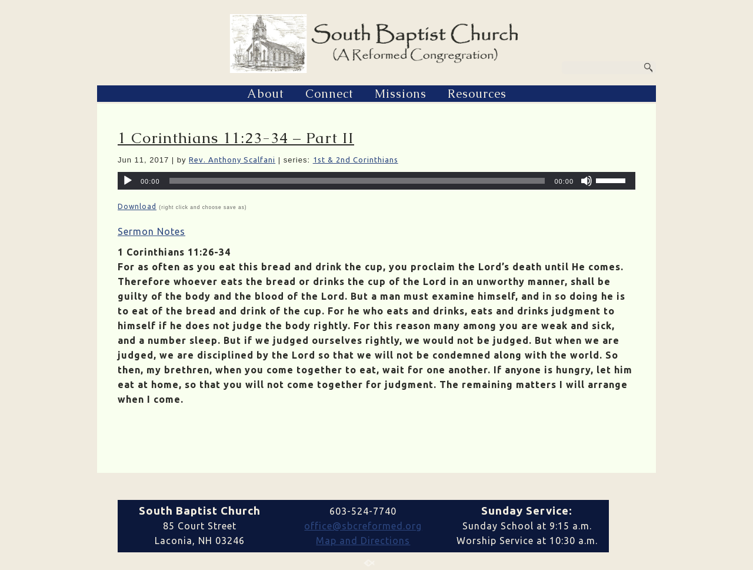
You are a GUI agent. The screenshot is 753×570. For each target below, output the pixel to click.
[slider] (357, 181)
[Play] (128, 181)
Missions (401, 93)
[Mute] (586, 181)
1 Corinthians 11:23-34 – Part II (236, 138)
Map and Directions (363, 540)
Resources (477, 93)
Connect (329, 93)
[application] (376, 181)
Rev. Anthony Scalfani (232, 159)
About (265, 93)
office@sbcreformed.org (363, 526)
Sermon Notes (151, 231)
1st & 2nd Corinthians (355, 159)
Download (137, 206)
